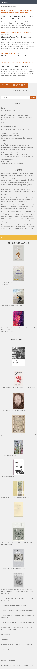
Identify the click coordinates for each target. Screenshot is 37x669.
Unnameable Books (6, 129)
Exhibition (23, 10)
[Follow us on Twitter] (17, 85)
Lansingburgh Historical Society (9, 147)
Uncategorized (24, 12)
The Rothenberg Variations (8, 667)
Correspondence (16, 62)
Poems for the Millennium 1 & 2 (9, 650)
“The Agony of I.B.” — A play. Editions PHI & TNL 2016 (15, 489)
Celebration (5, 32)
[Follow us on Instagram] (19, 85)
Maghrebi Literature (7, 12)
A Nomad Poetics (5, 624)
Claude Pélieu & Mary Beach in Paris (15, 56)
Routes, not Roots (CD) (6, 662)
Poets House (17, 138)
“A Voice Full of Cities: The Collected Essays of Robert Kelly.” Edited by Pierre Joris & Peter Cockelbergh (18, 380)
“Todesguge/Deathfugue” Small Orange (12, 275)
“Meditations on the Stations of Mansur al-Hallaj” (13, 595)
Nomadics (4, 2)
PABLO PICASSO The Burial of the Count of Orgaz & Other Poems (18, 634)
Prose (30, 32)
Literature (20, 32)
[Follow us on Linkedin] (22, 85)
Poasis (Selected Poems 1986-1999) (9, 645)
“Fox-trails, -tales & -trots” (12, 468)
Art (2, 53)
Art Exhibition (14, 10)
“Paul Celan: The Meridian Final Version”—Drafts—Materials (17, 600)
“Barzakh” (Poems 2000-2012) (12, 448)
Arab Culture (5, 10)
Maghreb (29, 10)
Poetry (17, 12)
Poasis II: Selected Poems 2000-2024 (12, 254)
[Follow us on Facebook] (14, 85)
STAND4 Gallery (5, 121)
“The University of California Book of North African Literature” (17, 612)
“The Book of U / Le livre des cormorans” (12, 510)
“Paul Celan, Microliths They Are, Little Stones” (13, 554)
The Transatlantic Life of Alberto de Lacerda (18, 66)
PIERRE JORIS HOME (18, 90)
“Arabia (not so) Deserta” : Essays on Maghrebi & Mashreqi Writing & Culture (18, 425)
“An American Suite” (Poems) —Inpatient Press (13, 402)
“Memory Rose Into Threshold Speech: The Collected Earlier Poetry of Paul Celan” (16, 533)
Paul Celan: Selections (6, 640)
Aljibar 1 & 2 (4, 629)
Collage (6, 53)
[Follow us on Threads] (25, 85)
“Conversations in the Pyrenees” (13, 357)
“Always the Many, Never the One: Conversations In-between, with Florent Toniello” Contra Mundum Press (18, 321)
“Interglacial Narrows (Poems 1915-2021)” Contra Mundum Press (12, 298)
